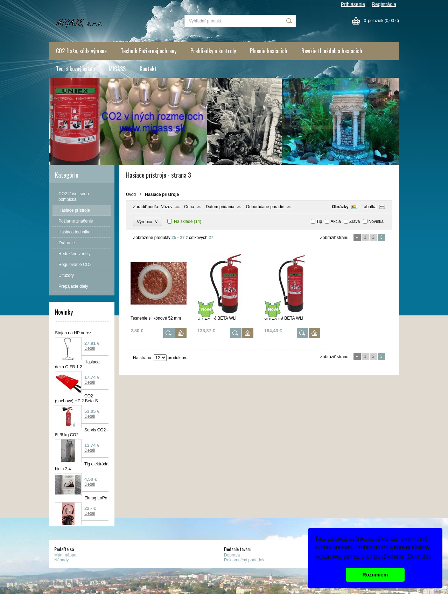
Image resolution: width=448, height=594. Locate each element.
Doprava (232, 555)
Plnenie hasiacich (268, 51)
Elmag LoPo (95, 498)
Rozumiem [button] (375, 575)
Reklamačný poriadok (244, 560)
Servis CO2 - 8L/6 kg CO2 (81, 432)
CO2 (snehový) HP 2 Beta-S (76, 398)
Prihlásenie (353, 4)
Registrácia (384, 4)
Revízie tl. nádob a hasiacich (331, 51)
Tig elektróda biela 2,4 (81, 466)
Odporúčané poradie (265, 206)
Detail (89, 348)
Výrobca (147, 221)
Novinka (376, 221)
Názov (167, 206)
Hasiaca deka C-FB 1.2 (77, 364)
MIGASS (117, 68)
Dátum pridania (220, 206)
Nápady (61, 560)
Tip (319, 221)
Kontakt (148, 68)
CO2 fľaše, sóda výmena (81, 51)
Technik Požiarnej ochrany (148, 51)
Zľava (354, 221)
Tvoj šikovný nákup (75, 68)
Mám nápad (65, 555)
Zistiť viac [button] (419, 557)
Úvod (131, 194)
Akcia (335, 221)
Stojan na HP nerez (73, 332)
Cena (189, 206)
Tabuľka (369, 206)
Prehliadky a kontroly (213, 51)
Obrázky (340, 206)
